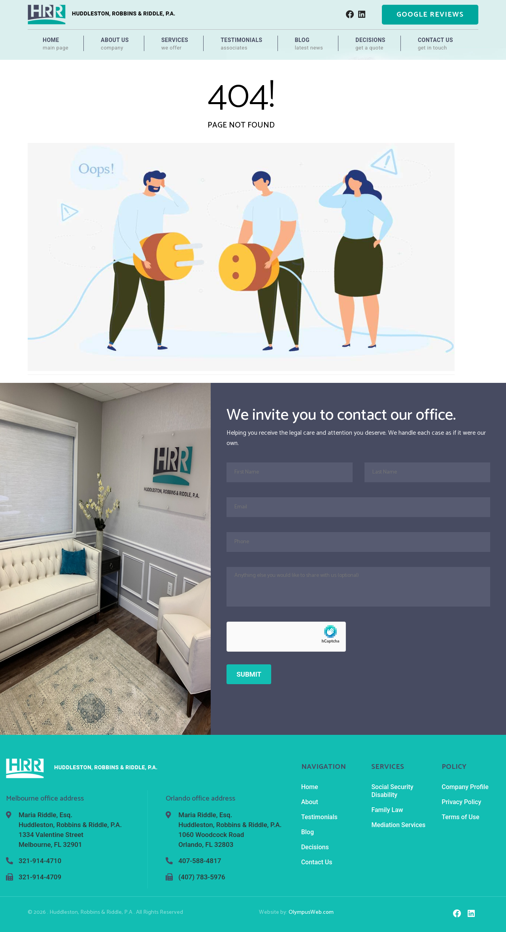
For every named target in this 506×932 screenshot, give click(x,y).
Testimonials (241, 44)
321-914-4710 (40, 861)
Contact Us (435, 44)
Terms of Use (460, 817)
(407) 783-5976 (201, 877)
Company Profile (465, 787)
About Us (115, 44)
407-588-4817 (199, 861)
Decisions (370, 44)
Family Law (387, 810)
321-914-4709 (40, 877)
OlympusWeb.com (311, 912)
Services (174, 44)
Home (55, 44)
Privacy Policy (461, 802)
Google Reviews (430, 15)
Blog (309, 44)
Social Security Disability (392, 791)
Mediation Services (398, 825)
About (309, 802)
